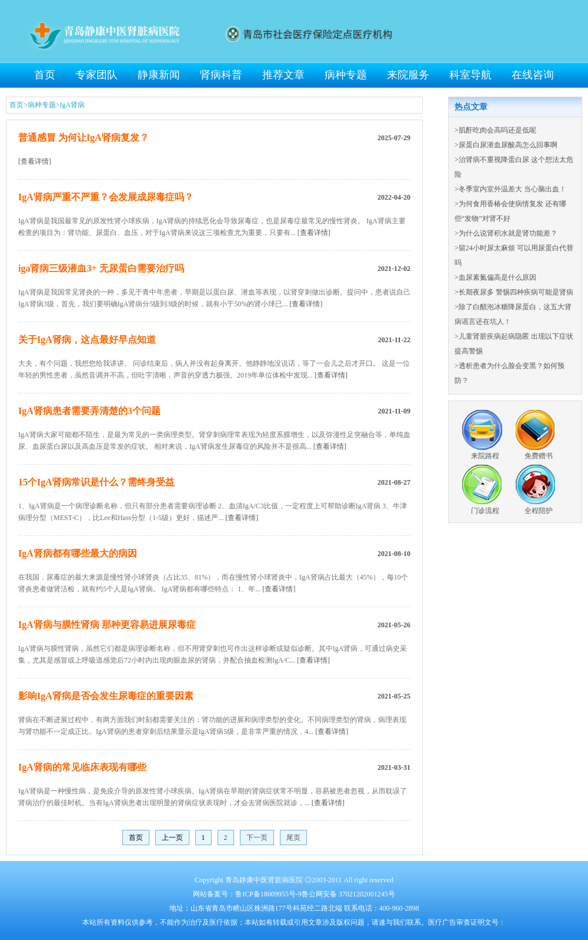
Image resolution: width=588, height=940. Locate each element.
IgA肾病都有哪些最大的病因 (77, 553)
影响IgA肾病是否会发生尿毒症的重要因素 (105, 696)
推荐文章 (283, 75)
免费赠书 (538, 456)
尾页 (293, 837)
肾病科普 (221, 75)
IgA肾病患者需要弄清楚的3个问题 (89, 411)
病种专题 (346, 75)
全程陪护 (538, 511)
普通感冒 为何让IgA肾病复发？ (83, 138)
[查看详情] (34, 161)
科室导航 (470, 75)
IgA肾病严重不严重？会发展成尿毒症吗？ (105, 197)
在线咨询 (533, 75)
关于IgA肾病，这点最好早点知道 (87, 340)
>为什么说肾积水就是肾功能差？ (506, 233)
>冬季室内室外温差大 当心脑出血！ (510, 189)
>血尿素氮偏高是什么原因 (495, 277)
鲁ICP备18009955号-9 (268, 894)
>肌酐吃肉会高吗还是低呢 (495, 130)
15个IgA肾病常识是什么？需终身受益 (96, 482)
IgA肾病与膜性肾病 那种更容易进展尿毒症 (107, 625)
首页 (44, 75)
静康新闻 (159, 75)
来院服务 (408, 75)
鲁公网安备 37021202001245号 (348, 894)
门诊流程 (485, 511)
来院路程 (485, 456)
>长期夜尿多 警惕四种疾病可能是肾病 (514, 292)
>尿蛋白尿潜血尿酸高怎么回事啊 (506, 145)
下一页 (257, 837)
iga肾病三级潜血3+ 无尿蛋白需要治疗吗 (101, 268)
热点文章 (471, 106)
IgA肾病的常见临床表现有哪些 (82, 767)
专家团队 (96, 75)
